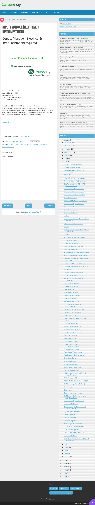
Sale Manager (68, 387)
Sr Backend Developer (71, 292)
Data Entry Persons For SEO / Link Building (74, 38)
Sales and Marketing (71, 207)
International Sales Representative (75, 178)
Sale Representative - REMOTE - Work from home (74, 185)
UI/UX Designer (65, 84)
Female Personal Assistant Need (74, 195)
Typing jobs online (70, 338)
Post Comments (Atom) (33, 212)
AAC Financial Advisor (71, 283)
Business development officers (74, 204)
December (67, 143)
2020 (64, 467)
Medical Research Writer (72, 167)
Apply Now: (7, 122)
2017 (64, 476)
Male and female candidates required (76, 255)
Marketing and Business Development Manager (72, 345)
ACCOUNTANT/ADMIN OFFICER (76, 381)
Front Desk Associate (71, 210)
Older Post (49, 205)
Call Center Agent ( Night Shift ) (74, 384)
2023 (64, 140)
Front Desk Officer (70, 315)
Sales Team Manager (71, 335)
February (67, 454)
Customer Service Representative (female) (74, 123)
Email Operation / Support (72, 295)
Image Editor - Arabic (71, 341)
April (66, 447)
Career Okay (19, 144)
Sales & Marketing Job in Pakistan (71, 48)
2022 (64, 460)
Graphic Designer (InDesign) (73, 272)
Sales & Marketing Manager (73, 393)
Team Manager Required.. (72, 326)
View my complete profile (68, 27)
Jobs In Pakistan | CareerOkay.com (61, 493)
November (68, 146)
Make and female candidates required (76, 253)
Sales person (68, 390)
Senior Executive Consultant (73, 367)
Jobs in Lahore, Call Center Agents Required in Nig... (75, 408)
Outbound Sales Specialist (72, 312)
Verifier (66, 216)
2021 (64, 464)
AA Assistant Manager (71, 349)
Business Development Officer (74, 427)
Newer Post (7, 205)
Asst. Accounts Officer (71, 370)
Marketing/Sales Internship (73, 424)
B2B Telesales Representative (74, 189)
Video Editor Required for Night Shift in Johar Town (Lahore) (75, 94)
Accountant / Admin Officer (73, 352)
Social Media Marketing (72, 301)
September (68, 152)
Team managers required (72, 329)
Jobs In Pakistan (29, 144)
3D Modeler (68, 175)
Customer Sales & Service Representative (72, 305)
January (67, 457)
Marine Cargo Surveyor (71, 286)
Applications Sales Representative (75, 355)
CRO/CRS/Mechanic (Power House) (76, 201)
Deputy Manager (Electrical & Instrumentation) (20, 29)
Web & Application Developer (74, 433)
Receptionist (68, 269)
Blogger (51, 499)
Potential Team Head (71, 323)
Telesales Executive (70, 198)
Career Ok (10, 144)
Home (28, 205)
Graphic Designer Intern (68, 57)
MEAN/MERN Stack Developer (74, 237)
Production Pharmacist (71, 275)
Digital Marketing (70, 417)
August (66, 155)
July (65, 158)
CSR (61, 75)
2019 (64, 470)
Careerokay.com (25, 136)
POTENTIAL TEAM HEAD (73, 332)
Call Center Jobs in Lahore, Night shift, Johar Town (75, 397)
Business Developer (70, 240)
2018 (64, 473)
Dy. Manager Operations (72, 411)
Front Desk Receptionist (72, 243)
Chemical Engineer (70, 421)
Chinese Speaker (69, 414)
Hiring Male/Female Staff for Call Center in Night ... (75, 374)
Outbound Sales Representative (74, 309)
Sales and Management (71, 430)
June (65, 161)
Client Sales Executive (71, 358)
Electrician (63, 113)
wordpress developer (67, 66)
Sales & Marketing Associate (73, 246)
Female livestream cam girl (73, 164)
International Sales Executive (73, 224)
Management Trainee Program (74, 192)
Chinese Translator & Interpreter (74, 263)
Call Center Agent (70, 298)
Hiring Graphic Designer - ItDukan (71, 104)
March (66, 450)
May (66, 444)
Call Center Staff (69, 289)
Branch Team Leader (71, 364)
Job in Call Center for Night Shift (74, 181)
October (67, 149)
